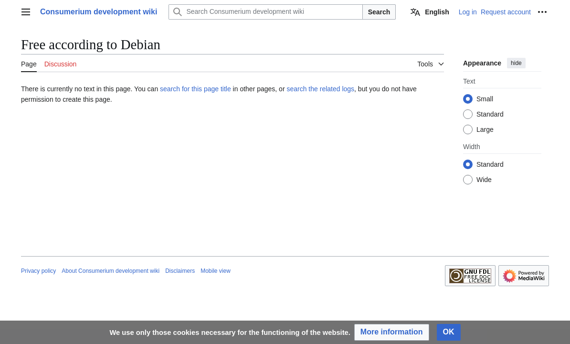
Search (379, 12)
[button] (391, 332)
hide (516, 63)
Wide (484, 179)
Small (484, 99)
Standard (490, 114)
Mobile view (216, 271)
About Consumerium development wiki (110, 271)
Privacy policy (38, 271)
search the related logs (320, 89)
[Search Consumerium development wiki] (265, 12)
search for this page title (195, 89)
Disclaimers (180, 271)
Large (485, 129)
